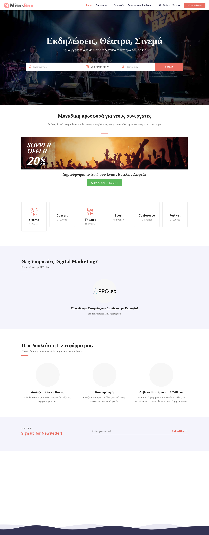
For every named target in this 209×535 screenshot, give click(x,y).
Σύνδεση (164, 5)
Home (88, 5)
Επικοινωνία (119, 5)
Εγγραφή (176, 5)
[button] (194, 5)
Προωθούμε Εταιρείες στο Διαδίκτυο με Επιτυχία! (104, 308)
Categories (102, 5)
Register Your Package (139, 5)
